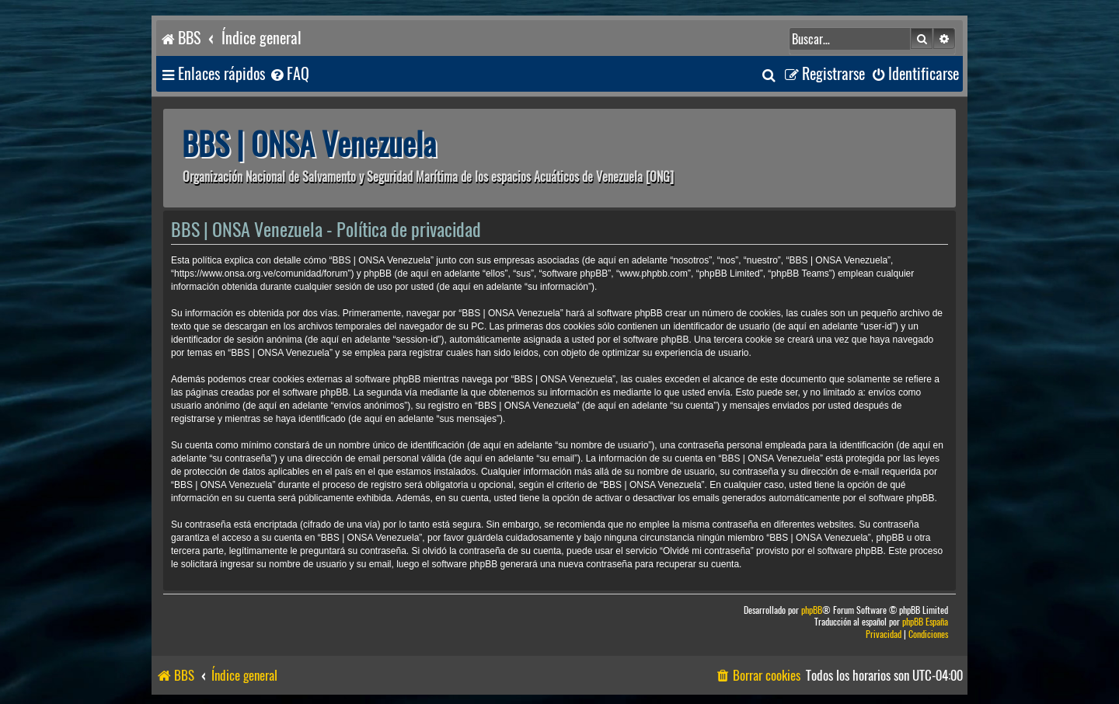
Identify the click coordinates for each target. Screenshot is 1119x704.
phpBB (811, 610)
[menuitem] (289, 74)
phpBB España (925, 622)
